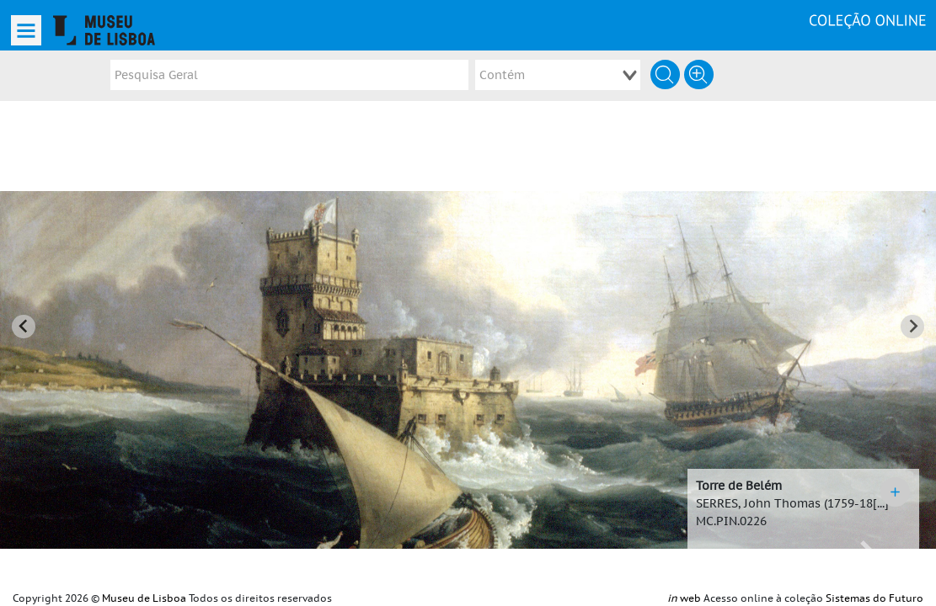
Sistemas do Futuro (874, 598)
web (684, 598)
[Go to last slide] (23, 314)
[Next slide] (912, 314)
